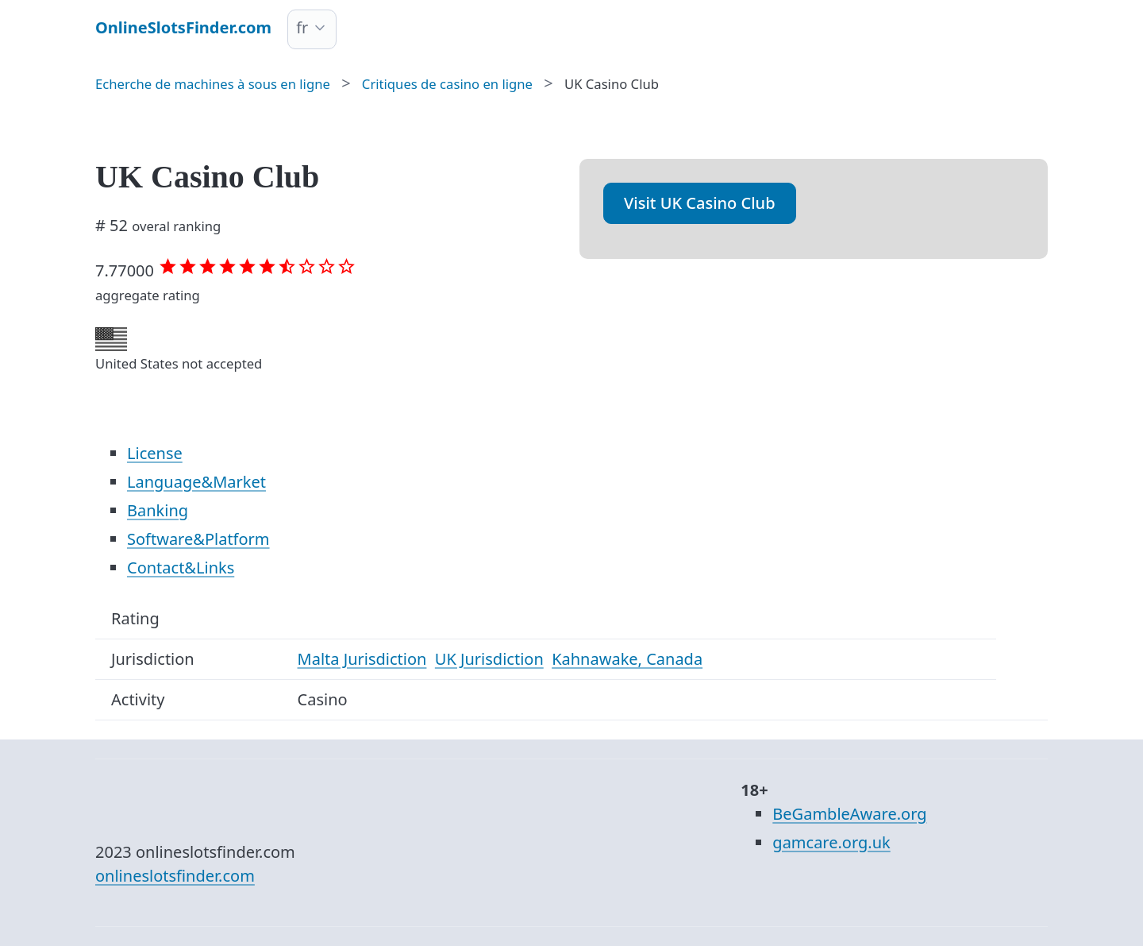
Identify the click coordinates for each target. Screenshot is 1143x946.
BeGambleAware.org (849, 813)
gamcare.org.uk (831, 842)
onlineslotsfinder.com (175, 875)
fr (302, 27)
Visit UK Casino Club (699, 203)
